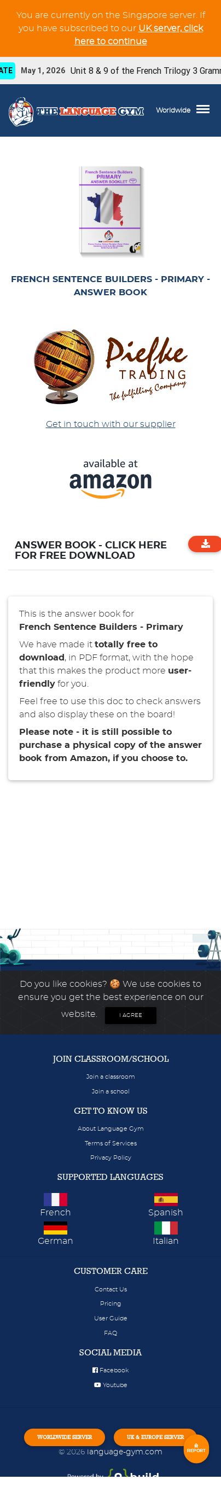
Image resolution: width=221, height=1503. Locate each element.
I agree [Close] (130, 1015)
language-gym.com (124, 1452)
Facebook (110, 1370)
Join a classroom (110, 1077)
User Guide (110, 1318)
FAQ (110, 1333)
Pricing (110, 1304)
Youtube (110, 1385)
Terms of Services (111, 1144)
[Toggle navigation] (205, 110)
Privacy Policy (110, 1158)
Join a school (111, 1092)
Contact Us (111, 1289)
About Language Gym (111, 1129)
